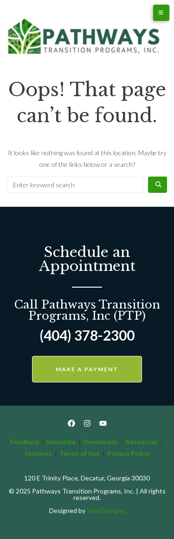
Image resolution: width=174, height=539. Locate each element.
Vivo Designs (106, 510)
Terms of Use (80, 453)
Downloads (100, 442)
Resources (142, 442)
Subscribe (61, 442)
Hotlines (38, 453)
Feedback (25, 442)
